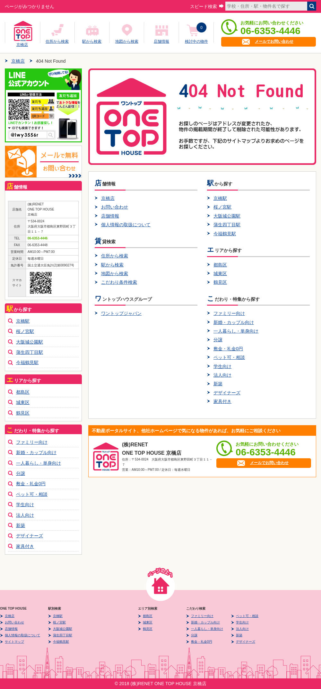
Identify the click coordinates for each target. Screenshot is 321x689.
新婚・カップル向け (233, 322)
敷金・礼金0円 (228, 348)
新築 (217, 383)
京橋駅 (220, 198)
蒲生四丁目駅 (226, 224)
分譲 (217, 339)
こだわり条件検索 (119, 282)
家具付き (222, 401)
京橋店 (22, 43)
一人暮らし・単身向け (235, 331)
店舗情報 (161, 41)
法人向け (222, 375)
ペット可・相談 (229, 357)
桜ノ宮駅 (222, 207)
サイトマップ (14, 641)
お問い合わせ (114, 207)
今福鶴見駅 (224, 233)
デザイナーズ (226, 392)
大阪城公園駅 (226, 216)
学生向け (222, 366)
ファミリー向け (229, 313)
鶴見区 (220, 282)
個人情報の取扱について (126, 224)
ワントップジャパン (121, 313)
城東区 (220, 273)
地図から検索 (126, 41)
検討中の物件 (196, 41)
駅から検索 (91, 41)
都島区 (220, 264)
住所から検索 (57, 41)
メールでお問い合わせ (274, 41)
